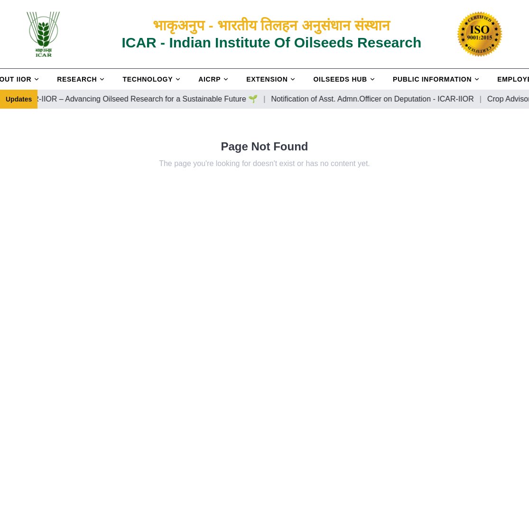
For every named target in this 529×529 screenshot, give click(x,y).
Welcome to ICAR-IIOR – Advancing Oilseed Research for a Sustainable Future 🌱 (139, 99)
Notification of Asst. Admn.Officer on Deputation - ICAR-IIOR (394, 99)
